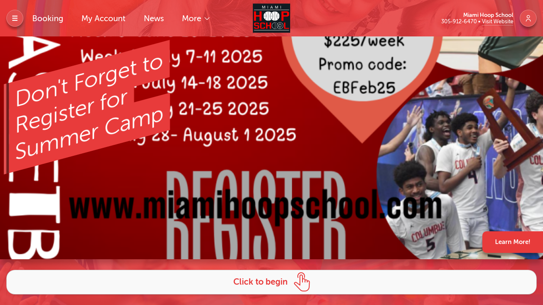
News (154, 18)
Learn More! (512, 242)
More (192, 18)
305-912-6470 (459, 21)
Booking (47, 18)
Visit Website (497, 21)
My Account (103, 18)
